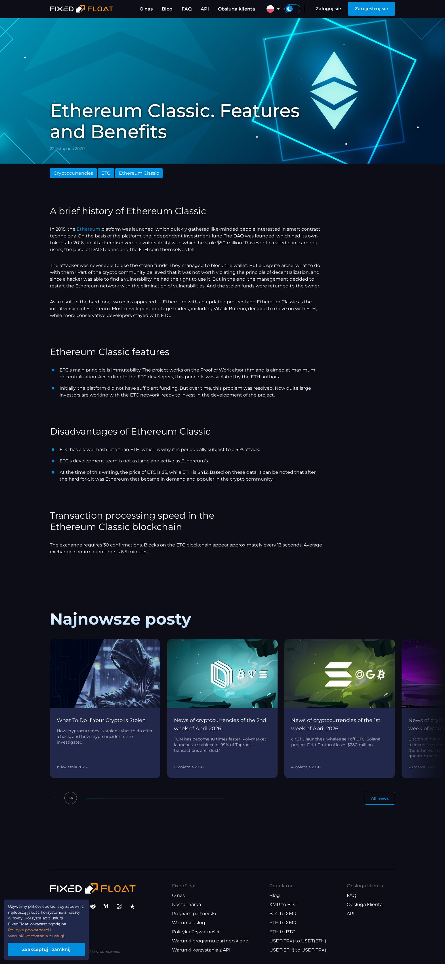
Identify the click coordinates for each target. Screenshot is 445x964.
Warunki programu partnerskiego (210, 941)
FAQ (187, 9)
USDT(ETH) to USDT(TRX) (297, 950)
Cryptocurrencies (73, 173)
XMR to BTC (283, 904)
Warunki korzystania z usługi (41, 933)
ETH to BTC (282, 932)
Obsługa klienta (236, 9)
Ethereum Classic (139, 173)
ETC (105, 173)
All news (378, 799)
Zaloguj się (328, 8)
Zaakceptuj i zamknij (54, 948)
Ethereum (88, 229)
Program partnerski (194, 914)
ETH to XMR (283, 923)
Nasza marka (186, 904)
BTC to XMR (283, 914)
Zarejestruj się (371, 8)
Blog (167, 9)
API (205, 9)
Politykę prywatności (32, 926)
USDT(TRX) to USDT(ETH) (297, 941)
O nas (146, 9)
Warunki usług (188, 923)
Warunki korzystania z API (201, 950)
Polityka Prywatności (195, 932)
